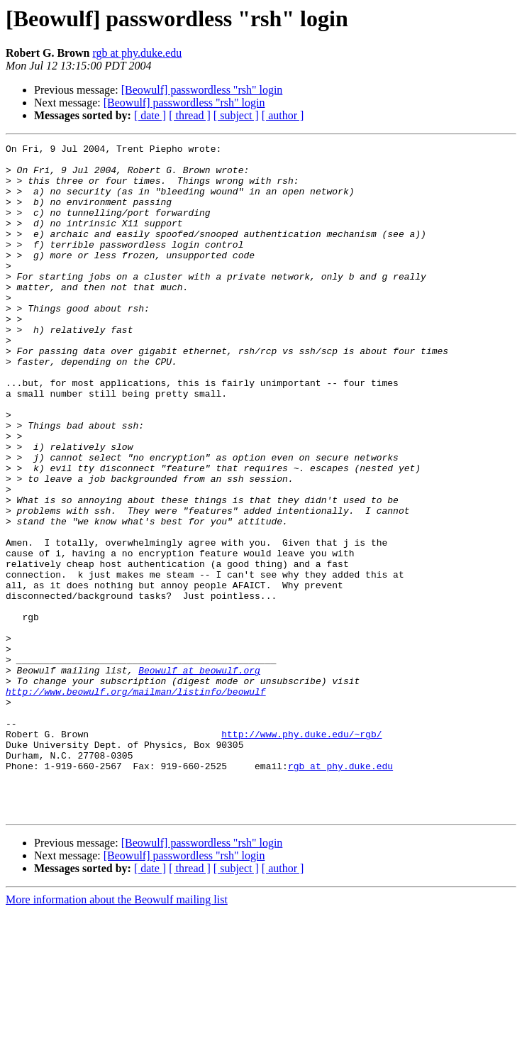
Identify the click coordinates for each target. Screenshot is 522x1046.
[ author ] (283, 115)
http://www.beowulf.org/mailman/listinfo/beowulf (136, 801)
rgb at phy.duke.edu (137, 53)
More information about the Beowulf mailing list (117, 1034)
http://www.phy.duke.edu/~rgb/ (301, 853)
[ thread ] (190, 115)
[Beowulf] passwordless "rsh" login (202, 90)
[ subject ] (236, 115)
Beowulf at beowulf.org (199, 776)
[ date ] (150, 115)
